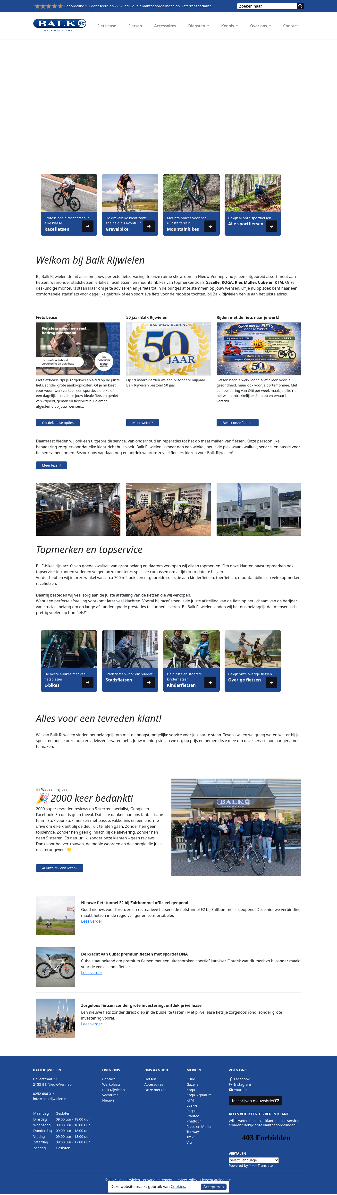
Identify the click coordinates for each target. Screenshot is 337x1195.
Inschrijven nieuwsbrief (255, 1100)
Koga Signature (199, 1095)
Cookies (178, 1186)
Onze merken (155, 1089)
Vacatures (110, 1095)
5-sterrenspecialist (196, 6)
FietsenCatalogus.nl (216, 1179)
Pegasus (193, 1110)
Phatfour (193, 1121)
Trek (190, 1137)
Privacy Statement (158, 1179)
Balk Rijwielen (113, 1089)
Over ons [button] (259, 25)
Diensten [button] (197, 25)
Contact (290, 25)
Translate (261, 1165)
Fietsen (135, 25)
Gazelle (192, 1084)
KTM (190, 1100)
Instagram (240, 1084)
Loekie (191, 1105)
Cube (190, 1079)
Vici (189, 1142)
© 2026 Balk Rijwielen (122, 1179)
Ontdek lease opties (58, 422)
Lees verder (91, 921)
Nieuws (108, 1100)
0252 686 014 (44, 1093)
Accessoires (165, 25)
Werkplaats (111, 1084)
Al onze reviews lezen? (59, 868)
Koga (190, 1089)
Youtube (238, 1089)
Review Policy (186, 1179)
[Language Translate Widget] (254, 1160)
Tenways (193, 1131)
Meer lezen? (51, 465)
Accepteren (213, 1186)
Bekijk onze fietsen (238, 422)
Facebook (239, 1079)
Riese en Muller (199, 1126)
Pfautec (192, 1116)
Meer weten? (142, 422)
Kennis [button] (228, 25)
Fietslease (106, 25)
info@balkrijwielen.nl (50, 1098)
